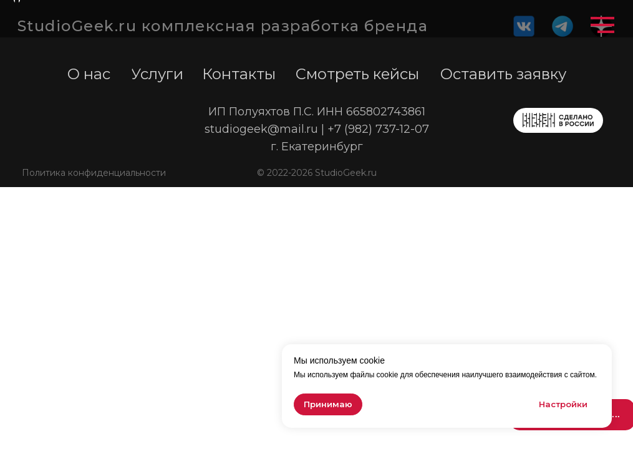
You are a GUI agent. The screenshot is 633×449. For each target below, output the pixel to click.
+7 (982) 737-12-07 (378, 129)
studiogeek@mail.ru (261, 129)
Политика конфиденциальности (94, 172)
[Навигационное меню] (602, 25)
